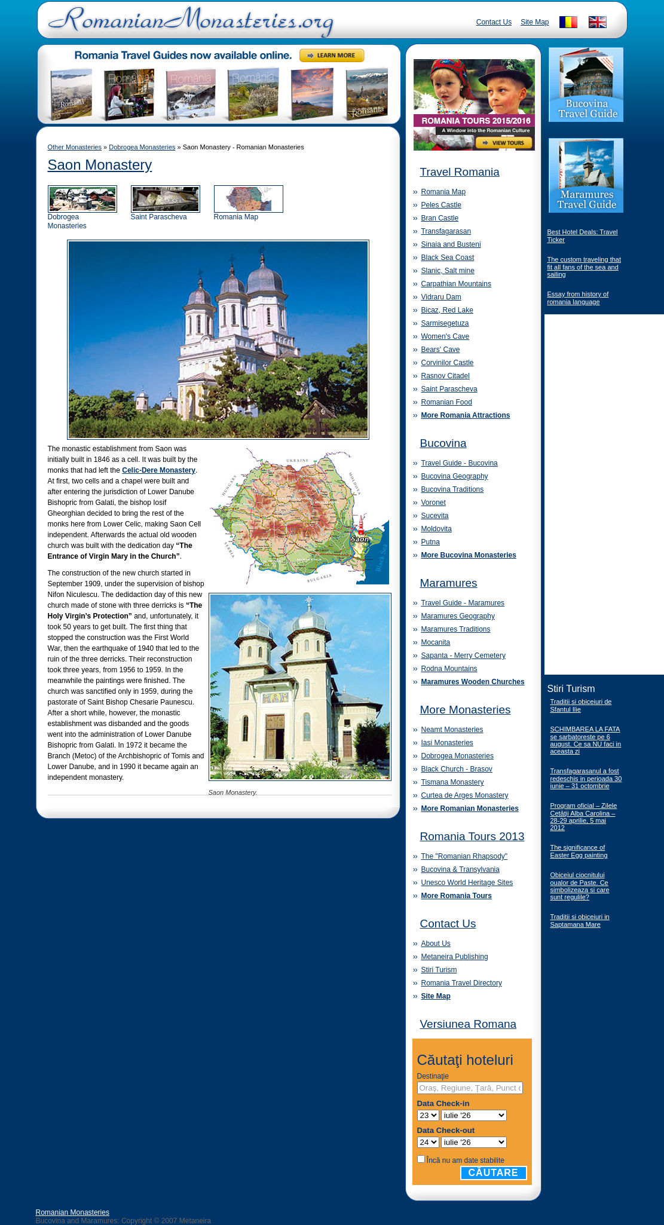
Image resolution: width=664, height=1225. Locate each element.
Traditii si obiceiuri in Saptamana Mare (580, 920)
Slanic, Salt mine (448, 271)
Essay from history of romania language (578, 297)
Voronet (433, 502)
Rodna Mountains (449, 668)
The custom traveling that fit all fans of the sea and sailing (584, 267)
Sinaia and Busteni (451, 244)
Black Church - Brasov (456, 769)
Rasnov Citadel (445, 376)
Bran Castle (440, 218)
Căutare (494, 1173)
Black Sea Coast (448, 257)
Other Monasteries (75, 147)
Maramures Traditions (456, 629)
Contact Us (494, 22)
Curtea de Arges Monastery (465, 795)
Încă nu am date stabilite (465, 1160)
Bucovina (443, 443)
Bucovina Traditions (452, 489)
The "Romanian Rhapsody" (464, 856)
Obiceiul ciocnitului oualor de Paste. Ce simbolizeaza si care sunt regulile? (580, 886)
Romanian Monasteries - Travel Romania (188, 27)
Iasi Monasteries (447, 743)
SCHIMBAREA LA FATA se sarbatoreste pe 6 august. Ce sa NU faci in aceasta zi (586, 740)
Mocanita (436, 642)
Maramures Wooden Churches (473, 682)
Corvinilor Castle (447, 363)
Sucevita (435, 516)
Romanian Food (446, 402)
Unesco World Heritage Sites (467, 882)
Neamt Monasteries (452, 729)
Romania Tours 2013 (472, 836)
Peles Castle (441, 205)
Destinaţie (433, 1076)
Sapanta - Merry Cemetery (463, 655)
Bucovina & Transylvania (460, 869)
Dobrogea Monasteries (142, 147)
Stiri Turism (439, 970)
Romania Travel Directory (461, 983)
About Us (436, 943)
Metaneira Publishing (454, 957)
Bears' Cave (440, 349)
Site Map (535, 22)
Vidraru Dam (441, 297)
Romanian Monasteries (72, 1212)
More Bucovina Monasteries (468, 555)
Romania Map (248, 213)
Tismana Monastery (452, 782)
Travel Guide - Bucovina (459, 463)
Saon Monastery (100, 165)
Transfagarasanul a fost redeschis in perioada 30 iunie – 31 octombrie (586, 778)
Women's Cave (445, 336)
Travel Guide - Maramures (463, 603)
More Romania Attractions (465, 415)
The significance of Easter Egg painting (579, 851)
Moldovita (436, 529)
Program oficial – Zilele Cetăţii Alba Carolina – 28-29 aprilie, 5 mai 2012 (583, 816)
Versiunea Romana (468, 1024)
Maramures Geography (458, 616)
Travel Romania (460, 172)
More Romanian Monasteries (470, 808)
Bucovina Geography (454, 476)
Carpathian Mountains (456, 284)
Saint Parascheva (165, 213)
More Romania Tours (456, 896)
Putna (430, 542)
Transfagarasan (446, 231)
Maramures (449, 583)
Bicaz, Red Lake (447, 310)
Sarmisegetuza (445, 323)
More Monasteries (465, 709)
